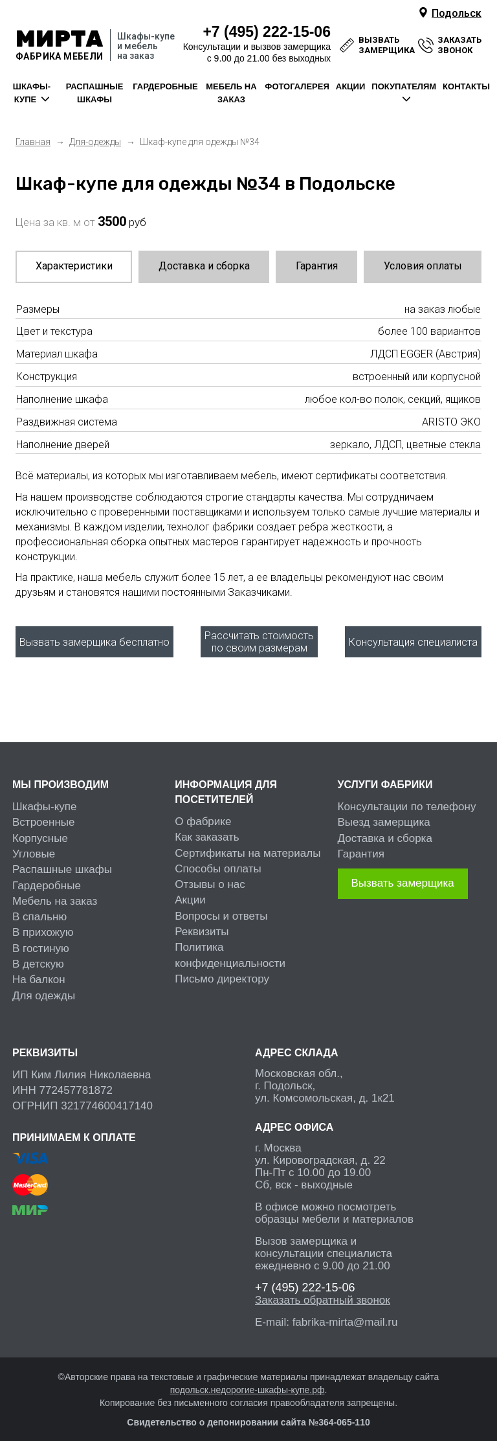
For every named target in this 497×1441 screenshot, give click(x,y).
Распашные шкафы (62, 862)
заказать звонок (459, 45)
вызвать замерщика (387, 45)
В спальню (39, 909)
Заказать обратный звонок (322, 1293)
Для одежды (43, 988)
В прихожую (43, 926)
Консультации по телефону (407, 799)
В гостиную (40, 941)
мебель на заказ (231, 93)
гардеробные (165, 86)
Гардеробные (46, 878)
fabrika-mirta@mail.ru (345, 1315)
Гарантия (317, 266)
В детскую (38, 957)
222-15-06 (267, 31)
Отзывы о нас (210, 877)
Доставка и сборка (204, 266)
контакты (466, 86)
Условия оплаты (423, 266)
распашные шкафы (95, 93)
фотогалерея (297, 86)
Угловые (33, 847)
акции (351, 86)
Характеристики (74, 266)
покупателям (403, 86)
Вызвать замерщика (402, 876)
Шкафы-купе (44, 799)
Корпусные (40, 831)
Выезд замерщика (384, 816)
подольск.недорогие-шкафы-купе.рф (247, 1383)
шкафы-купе (31, 93)
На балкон (38, 972)
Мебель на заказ (54, 894)
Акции (190, 893)
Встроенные (43, 816)
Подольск (456, 13)
